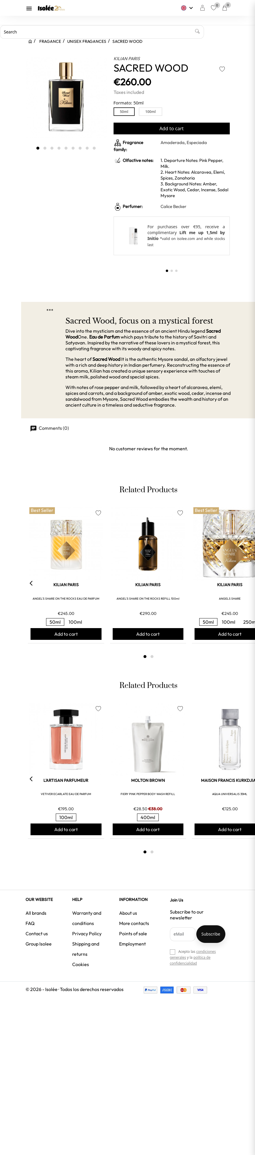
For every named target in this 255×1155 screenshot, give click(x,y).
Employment (132, 944)
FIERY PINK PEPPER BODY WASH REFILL (148, 794)
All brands (36, 913)
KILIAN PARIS (127, 58)
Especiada (197, 142)
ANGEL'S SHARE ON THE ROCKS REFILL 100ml (147, 599)
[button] (167, 271)
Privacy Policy (87, 933)
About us (128, 913)
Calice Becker (173, 206)
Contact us (37, 933)
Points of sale (133, 933)
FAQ (30, 923)
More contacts (134, 923)
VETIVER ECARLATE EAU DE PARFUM (66, 794)
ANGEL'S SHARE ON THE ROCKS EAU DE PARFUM (66, 599)
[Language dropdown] (188, 7)
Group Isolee (39, 944)
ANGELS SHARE (230, 599)
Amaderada (173, 142)
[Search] (102, 32)
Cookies (80, 964)
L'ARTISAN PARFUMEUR (65, 780)
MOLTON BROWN (148, 780)
